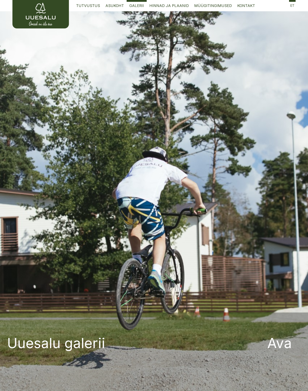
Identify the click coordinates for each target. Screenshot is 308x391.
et (292, 5)
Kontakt (246, 5)
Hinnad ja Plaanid (169, 5)
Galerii (136, 5)
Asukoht (114, 5)
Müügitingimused (213, 5)
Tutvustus (88, 5)
